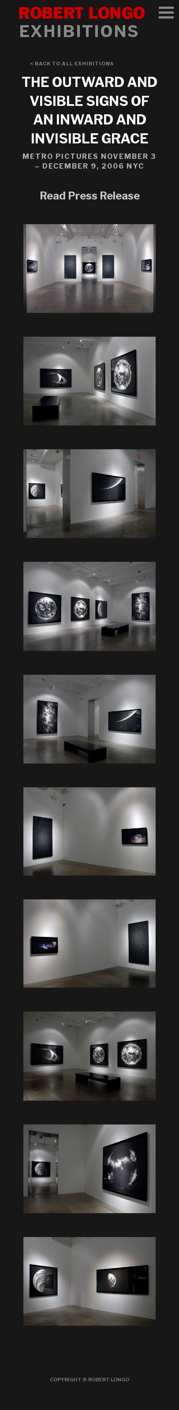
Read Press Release (90, 195)
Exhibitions (79, 31)
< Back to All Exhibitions (72, 63)
